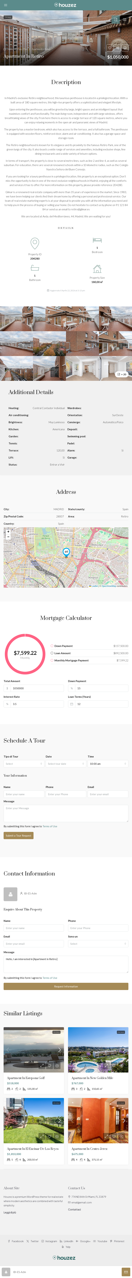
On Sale (56, 1032)
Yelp (66, 1246)
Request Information (66, 986)
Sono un (73, 936)
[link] (34, 1050)
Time (91, 756)
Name (7, 787)
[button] (66, 38)
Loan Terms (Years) (79, 696)
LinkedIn (66, 1241)
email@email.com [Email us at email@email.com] (82, 1202)
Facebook (16, 1241)
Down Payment (77, 681)
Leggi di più (10, 1212)
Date (49, 756)
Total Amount (12, 681)
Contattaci (74, 1209)
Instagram (49, 1241)
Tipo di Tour (11, 756)
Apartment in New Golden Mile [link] (92, 1078)
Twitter (32, 1241)
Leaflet (93, 586)
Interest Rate (12, 696)
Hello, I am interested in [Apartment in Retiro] (66, 964)
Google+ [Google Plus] (83, 1241)
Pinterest (117, 1241)
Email (91, 787)
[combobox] (24, 763)
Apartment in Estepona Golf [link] (26, 1078)
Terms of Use (49, 826)
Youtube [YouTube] (100, 1241)
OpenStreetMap (109, 586)
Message (9, 801)
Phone (49, 787)
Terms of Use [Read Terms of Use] (49, 977)
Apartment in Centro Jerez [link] (89, 1149)
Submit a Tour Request (18, 835)
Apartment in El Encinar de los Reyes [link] (33, 1149)
